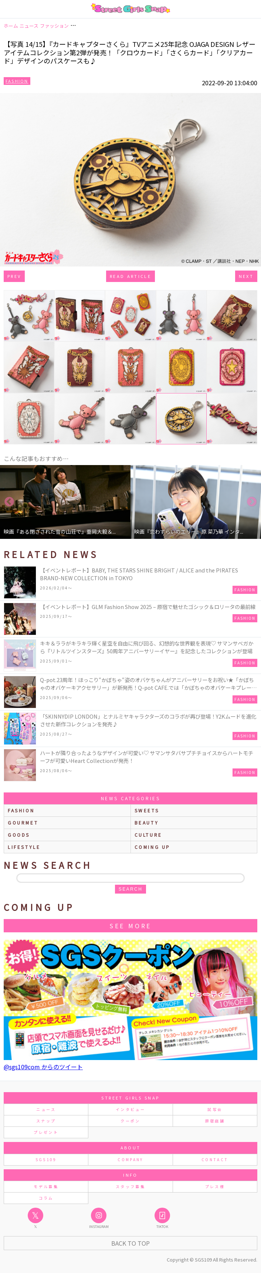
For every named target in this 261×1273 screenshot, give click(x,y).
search (130, 889)
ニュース (45, 1109)
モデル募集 (46, 1186)
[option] (65, 502)
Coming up (152, 847)
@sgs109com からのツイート (43, 1066)
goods (19, 835)
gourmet (23, 822)
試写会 (214, 1109)
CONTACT (214, 1159)
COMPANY (130, 1159)
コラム (46, 1198)
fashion (21, 810)
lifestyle (24, 847)
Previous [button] (9, 502)
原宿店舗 (215, 1121)
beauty (147, 822)
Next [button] (251, 502)
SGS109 (46, 1159)
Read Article (130, 276)
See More (130, 925)
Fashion (17, 81)
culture (148, 835)
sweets (147, 810)
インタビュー (130, 1109)
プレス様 (215, 1186)
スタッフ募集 (130, 1186)
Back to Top (130, 1243)
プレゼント (46, 1132)
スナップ (46, 1121)
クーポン (130, 1121)
